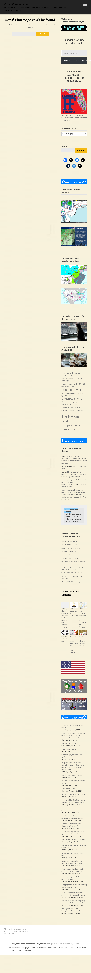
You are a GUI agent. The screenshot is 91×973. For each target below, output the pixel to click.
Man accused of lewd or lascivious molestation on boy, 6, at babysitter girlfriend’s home (74, 474)
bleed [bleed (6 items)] (73, 376)
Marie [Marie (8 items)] (71, 396)
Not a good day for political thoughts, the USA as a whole (73, 497)
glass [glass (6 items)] (62, 386)
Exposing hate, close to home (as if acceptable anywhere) (73, 878)
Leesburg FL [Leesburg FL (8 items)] (80, 393)
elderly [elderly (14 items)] (64, 384)
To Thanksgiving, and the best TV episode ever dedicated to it (73, 833)
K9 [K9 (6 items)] (70, 386)
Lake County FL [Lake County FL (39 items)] (71, 390)
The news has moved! (69, 743)
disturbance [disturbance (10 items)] (74, 381)
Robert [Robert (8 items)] (77, 404)
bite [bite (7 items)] (69, 376)
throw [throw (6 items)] (63, 426)
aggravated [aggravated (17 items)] (67, 373)
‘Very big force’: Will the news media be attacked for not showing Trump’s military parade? (73, 735)
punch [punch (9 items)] (78, 402)
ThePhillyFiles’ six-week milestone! (73, 840)
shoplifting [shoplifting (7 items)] (73, 407)
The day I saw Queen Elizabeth (72, 775)
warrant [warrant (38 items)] (66, 429)
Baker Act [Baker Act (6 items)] (64, 376)
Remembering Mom (68, 749)
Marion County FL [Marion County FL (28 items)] (71, 398)
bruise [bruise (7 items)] (78, 376)
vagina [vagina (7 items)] (68, 426)
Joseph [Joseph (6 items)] (67, 386)
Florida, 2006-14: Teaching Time (72, 582)
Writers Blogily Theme (70, 944)
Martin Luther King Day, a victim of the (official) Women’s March (73, 870)
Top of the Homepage (69, 541)
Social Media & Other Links (71, 548)
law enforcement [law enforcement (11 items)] (68, 393)
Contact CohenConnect (69, 558)
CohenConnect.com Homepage (18, 947)
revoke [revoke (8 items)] (71, 404)
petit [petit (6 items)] (71, 402)
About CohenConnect (69, 545)
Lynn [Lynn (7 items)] (66, 395)
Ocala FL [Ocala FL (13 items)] (65, 402)
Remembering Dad (68, 789)
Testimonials (65, 555)
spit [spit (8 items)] (78, 408)
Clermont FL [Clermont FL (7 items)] (78, 378)
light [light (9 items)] (62, 395)
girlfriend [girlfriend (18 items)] (80, 383)
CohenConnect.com (16, 4)
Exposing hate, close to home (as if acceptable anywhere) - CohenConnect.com (73, 482)
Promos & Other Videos (69, 551)
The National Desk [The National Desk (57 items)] (70, 418)
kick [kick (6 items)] (73, 386)
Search (80, 150)
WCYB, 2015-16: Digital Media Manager (71, 577)
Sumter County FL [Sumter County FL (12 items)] (76, 410)
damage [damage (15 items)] (65, 380)
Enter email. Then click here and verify (75, 60)
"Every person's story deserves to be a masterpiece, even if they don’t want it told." (74, 117)
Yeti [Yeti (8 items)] (74, 430)
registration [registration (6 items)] (64, 404)
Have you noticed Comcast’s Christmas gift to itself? (71, 825)
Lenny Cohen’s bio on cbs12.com (73, 794)
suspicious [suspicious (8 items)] (65, 413)
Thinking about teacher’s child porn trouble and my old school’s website (64, 618)
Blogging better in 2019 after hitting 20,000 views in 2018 (74, 886)
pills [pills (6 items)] (74, 402)
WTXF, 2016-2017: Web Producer (73, 573)
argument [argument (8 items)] (77, 373)
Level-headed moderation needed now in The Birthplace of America (83, 618)
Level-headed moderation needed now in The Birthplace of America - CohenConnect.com (73, 492)
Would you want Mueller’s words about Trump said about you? (72, 862)
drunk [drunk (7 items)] (81, 381)
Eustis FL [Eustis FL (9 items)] (71, 384)
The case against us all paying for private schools (82, 641)
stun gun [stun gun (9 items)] (64, 410)
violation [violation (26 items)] (76, 425)
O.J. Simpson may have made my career (73, 563)
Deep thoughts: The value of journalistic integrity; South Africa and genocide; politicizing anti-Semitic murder (73, 766)
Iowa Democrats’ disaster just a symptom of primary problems (72, 817)
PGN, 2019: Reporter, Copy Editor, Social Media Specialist (73, 568)
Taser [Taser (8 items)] (71, 413)
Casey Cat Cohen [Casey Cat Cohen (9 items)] (67, 378)
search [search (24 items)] (65, 407)
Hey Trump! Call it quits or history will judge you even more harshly (73, 801)
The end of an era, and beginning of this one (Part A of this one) (73, 902)
